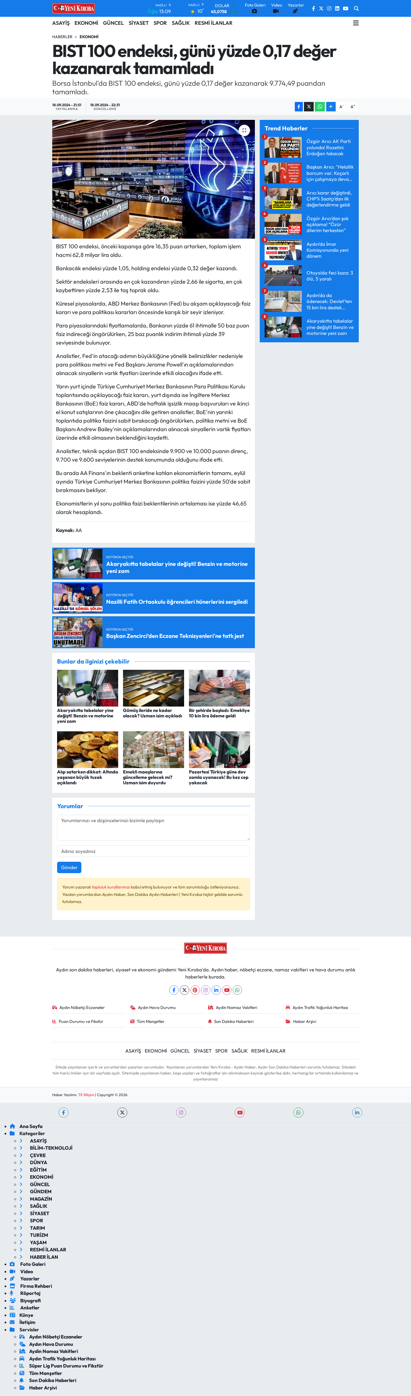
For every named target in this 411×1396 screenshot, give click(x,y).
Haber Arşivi (301, 1021)
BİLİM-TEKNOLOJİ (45, 1148)
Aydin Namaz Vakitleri (232, 1007)
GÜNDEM (35, 1191)
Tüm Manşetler (147, 1021)
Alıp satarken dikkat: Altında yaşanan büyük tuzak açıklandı (87, 777)
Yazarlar (25, 1279)
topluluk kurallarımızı (111, 887)
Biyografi (25, 1300)
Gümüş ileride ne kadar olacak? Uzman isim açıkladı (152, 713)
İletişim (22, 1322)
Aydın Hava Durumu (153, 1007)
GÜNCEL (113, 23)
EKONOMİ (86, 23)
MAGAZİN (35, 1199)
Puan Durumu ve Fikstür (78, 1021)
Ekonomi (89, 36)
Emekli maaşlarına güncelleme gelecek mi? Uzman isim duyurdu (147, 777)
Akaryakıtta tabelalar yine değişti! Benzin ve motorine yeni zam (85, 715)
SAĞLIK (181, 23)
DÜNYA (33, 1162)
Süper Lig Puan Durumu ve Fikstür (61, 1366)
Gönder (69, 867)
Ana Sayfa (26, 1126)
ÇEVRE (32, 1155)
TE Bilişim (86, 1094)
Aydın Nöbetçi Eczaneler (78, 1007)
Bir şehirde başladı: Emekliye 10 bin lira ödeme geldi (219, 713)
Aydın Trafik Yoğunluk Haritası (317, 1007)
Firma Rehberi (31, 1286)
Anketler (25, 1308)
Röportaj (25, 1293)
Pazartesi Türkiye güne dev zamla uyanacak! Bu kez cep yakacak (219, 777)
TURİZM (33, 1235)
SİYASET (139, 23)
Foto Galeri (27, 1264)
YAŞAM (33, 1242)
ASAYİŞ (61, 23)
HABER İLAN (38, 1257)
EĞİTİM (33, 1170)
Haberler (62, 36)
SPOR (160, 23)
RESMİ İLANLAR (214, 23)
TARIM (32, 1228)
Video (21, 1271)
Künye (21, 1315)
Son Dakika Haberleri (231, 1021)
